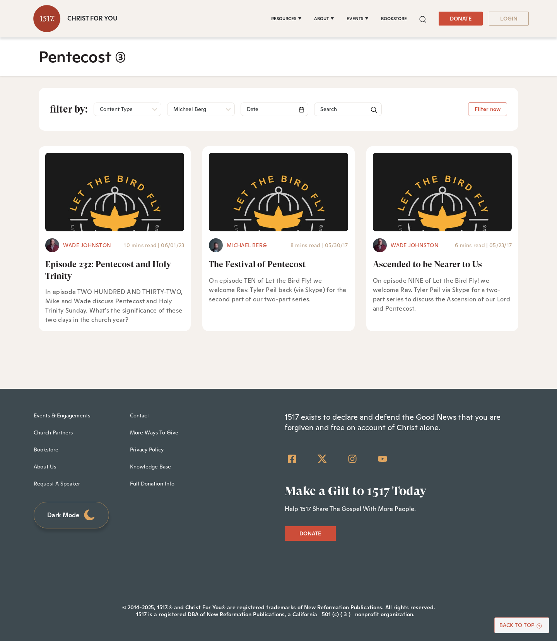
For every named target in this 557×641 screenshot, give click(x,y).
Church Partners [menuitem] (53, 432)
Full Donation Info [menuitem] (152, 483)
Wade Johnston (87, 245)
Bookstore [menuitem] (46, 449)
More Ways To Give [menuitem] (154, 432)
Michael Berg (247, 245)
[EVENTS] (357, 18)
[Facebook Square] (292, 458)
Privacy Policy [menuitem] (147, 449)
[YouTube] (382, 458)
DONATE (461, 18)
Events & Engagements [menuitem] (62, 415)
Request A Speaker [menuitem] (57, 483)
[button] (422, 18)
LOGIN (509, 18)
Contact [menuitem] (139, 415)
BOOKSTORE (394, 18)
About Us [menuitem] (45, 466)
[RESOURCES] (286, 18)
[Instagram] (352, 458)
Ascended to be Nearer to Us (427, 264)
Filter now (488, 109)
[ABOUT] (324, 18)
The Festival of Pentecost (257, 264)
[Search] (274, 109)
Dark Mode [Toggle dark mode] (71, 515)
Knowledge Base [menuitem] (150, 466)
